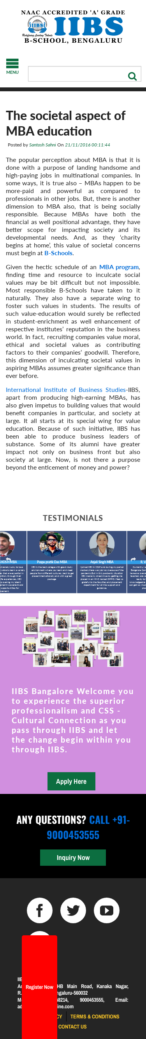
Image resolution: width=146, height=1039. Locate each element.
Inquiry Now (73, 857)
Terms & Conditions (95, 1016)
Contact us (72, 1026)
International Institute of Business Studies (66, 389)
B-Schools (58, 252)
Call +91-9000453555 (88, 827)
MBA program (119, 266)
